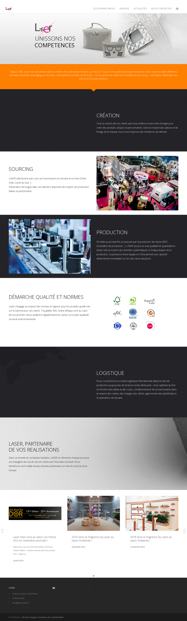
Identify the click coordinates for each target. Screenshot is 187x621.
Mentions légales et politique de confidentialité (42, 617)
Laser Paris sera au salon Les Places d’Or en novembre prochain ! (34, 538)
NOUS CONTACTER (161, 8)
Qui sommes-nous (104, 8)
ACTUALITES (140, 8)
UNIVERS (124, 8)
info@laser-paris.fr (20, 602)
